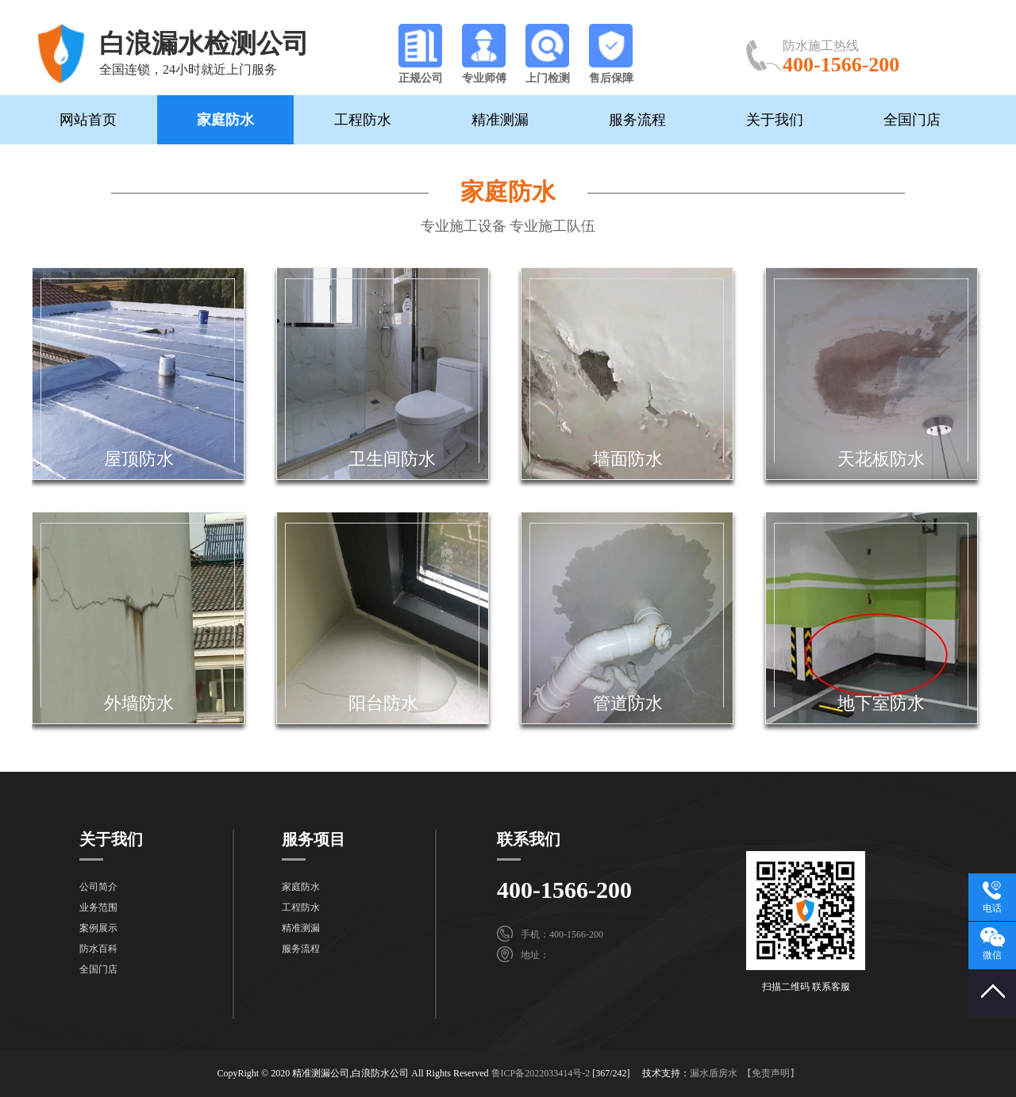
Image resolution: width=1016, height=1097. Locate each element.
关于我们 (774, 120)
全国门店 (912, 120)
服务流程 (637, 120)
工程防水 (362, 120)
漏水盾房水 (713, 1073)
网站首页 (88, 120)
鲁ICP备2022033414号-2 (541, 1073)
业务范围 (98, 907)
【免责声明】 (770, 1073)
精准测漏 (500, 120)
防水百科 (98, 948)
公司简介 (98, 886)
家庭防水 (225, 120)
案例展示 (98, 928)
